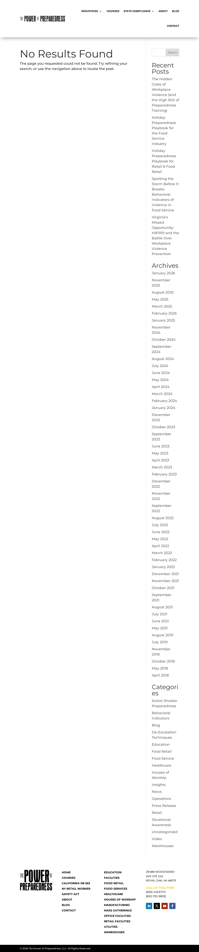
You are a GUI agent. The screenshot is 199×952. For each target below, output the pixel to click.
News (157, 792)
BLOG (66, 905)
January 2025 (163, 320)
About (163, 11)
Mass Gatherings (118, 910)
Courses (112, 11)
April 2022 (160, 546)
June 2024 (161, 373)
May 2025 (160, 299)
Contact (173, 26)
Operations (161, 799)
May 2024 (160, 380)
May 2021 (160, 628)
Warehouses (163, 846)
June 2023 (160, 446)
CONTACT (69, 910)
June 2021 (160, 621)
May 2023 (160, 453)
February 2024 (164, 401)
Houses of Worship (120, 899)
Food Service (163, 758)
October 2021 (163, 588)
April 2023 (160, 460)
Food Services (115, 888)
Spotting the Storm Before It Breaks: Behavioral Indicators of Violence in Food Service (165, 194)
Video (157, 839)
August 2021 (162, 607)
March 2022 (162, 553)
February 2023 (164, 474)
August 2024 (163, 359)
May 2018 (160, 668)
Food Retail (162, 751)
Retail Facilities (117, 921)
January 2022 (163, 567)
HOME (66, 872)
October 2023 (163, 427)
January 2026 (163, 273)
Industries (89, 11)
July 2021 (159, 614)
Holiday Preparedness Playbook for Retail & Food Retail (164, 161)
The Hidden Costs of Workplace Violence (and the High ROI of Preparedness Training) (165, 95)
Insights (159, 785)
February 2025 (164, 313)
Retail (157, 813)
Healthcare (161, 765)
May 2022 (160, 539)
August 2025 (163, 292)
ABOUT (67, 899)
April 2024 (160, 387)
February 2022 (164, 560)
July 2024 (160, 366)
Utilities (111, 926)
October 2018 (163, 661)
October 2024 (163, 339)
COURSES (68, 878)
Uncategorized (164, 832)
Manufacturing (117, 905)
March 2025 (162, 306)
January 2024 (163, 408)
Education (161, 744)
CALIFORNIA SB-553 (76, 883)
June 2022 (160, 532)
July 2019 (160, 642)
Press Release (164, 806)
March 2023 (162, 467)
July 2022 (160, 525)
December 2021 (165, 574)
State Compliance (137, 11)
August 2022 (163, 518)
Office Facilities (117, 916)
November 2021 (165, 581)
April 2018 (160, 675)
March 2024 (162, 394)
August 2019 (162, 635)
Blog (175, 11)
